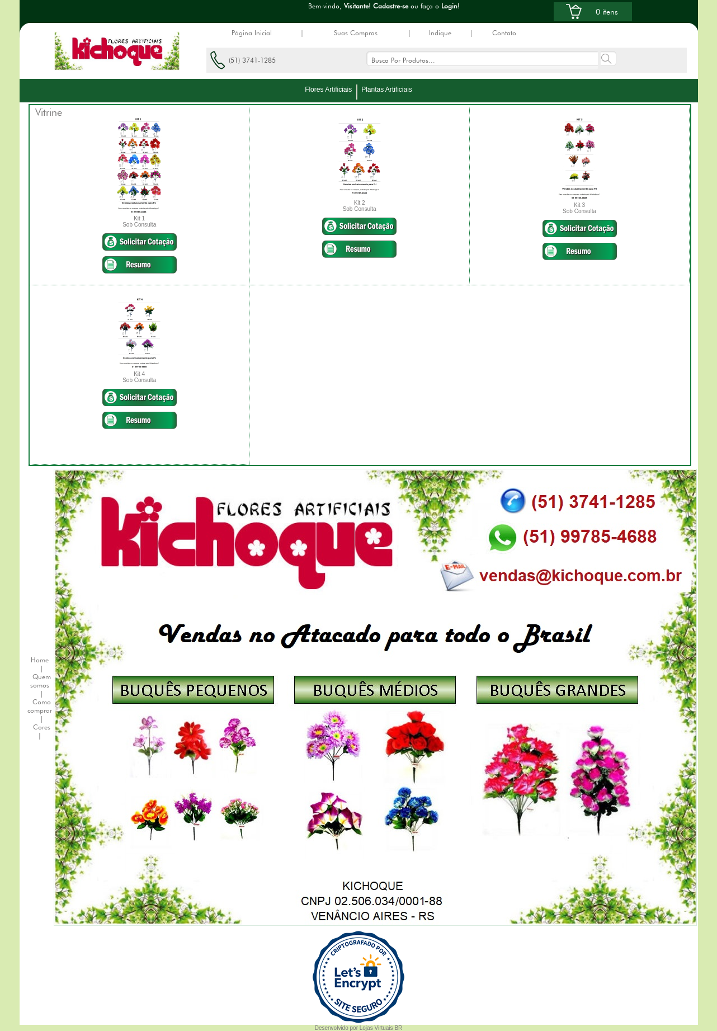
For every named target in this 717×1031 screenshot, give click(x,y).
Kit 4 (139, 374)
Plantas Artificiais (386, 89)
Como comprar (39, 706)
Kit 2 (359, 203)
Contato (504, 33)
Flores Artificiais (328, 89)
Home (40, 660)
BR (398, 1028)
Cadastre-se (390, 6)
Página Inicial (252, 33)
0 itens (607, 11)
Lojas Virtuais (377, 1028)
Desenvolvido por (337, 1028)
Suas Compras (356, 33)
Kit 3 (579, 205)
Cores (41, 727)
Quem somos (40, 680)
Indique (440, 33)
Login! (450, 6)
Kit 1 (139, 218)
